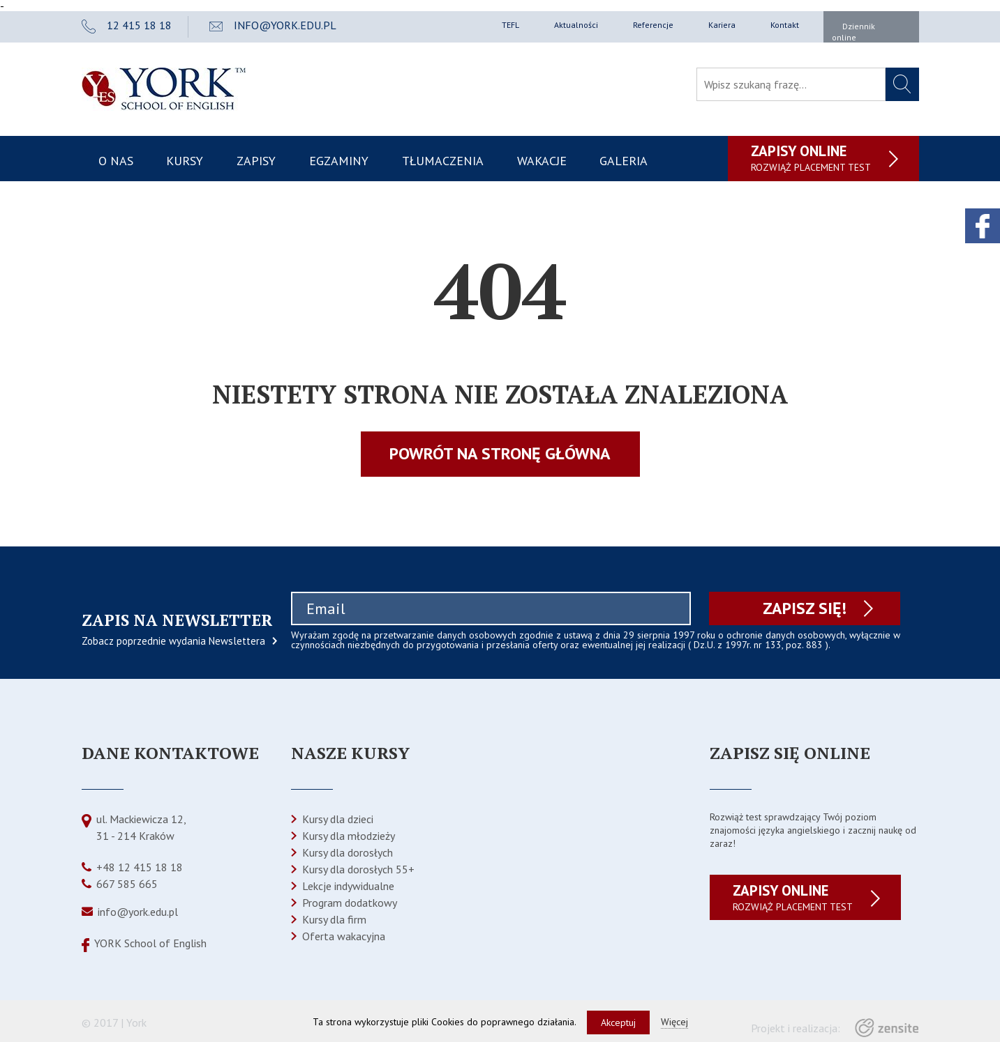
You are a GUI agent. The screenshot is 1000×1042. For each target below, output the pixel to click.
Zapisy (256, 161)
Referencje (653, 25)
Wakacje (542, 161)
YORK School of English (150, 943)
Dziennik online (853, 32)
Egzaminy (338, 161)
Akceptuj (618, 1022)
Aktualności (576, 25)
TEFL (510, 25)
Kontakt (784, 25)
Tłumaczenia (443, 161)
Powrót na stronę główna (500, 453)
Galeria (623, 161)
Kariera (722, 25)
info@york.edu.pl (138, 912)
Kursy (184, 161)
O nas (115, 161)
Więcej (674, 1022)
